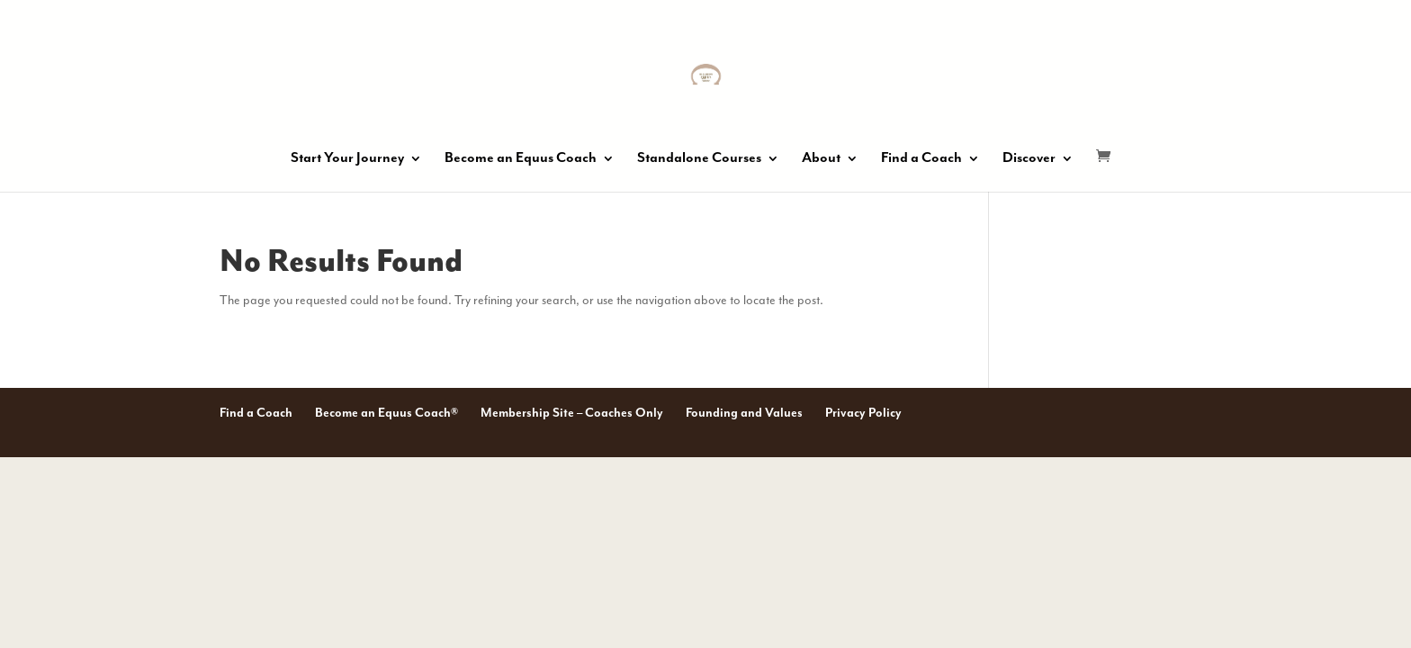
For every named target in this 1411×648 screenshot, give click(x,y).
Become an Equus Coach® (386, 413)
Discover (1029, 159)
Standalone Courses (699, 159)
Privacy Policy (863, 413)
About (821, 159)
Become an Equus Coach (521, 159)
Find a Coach (921, 159)
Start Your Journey (347, 159)
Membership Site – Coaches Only (572, 413)
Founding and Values (744, 413)
